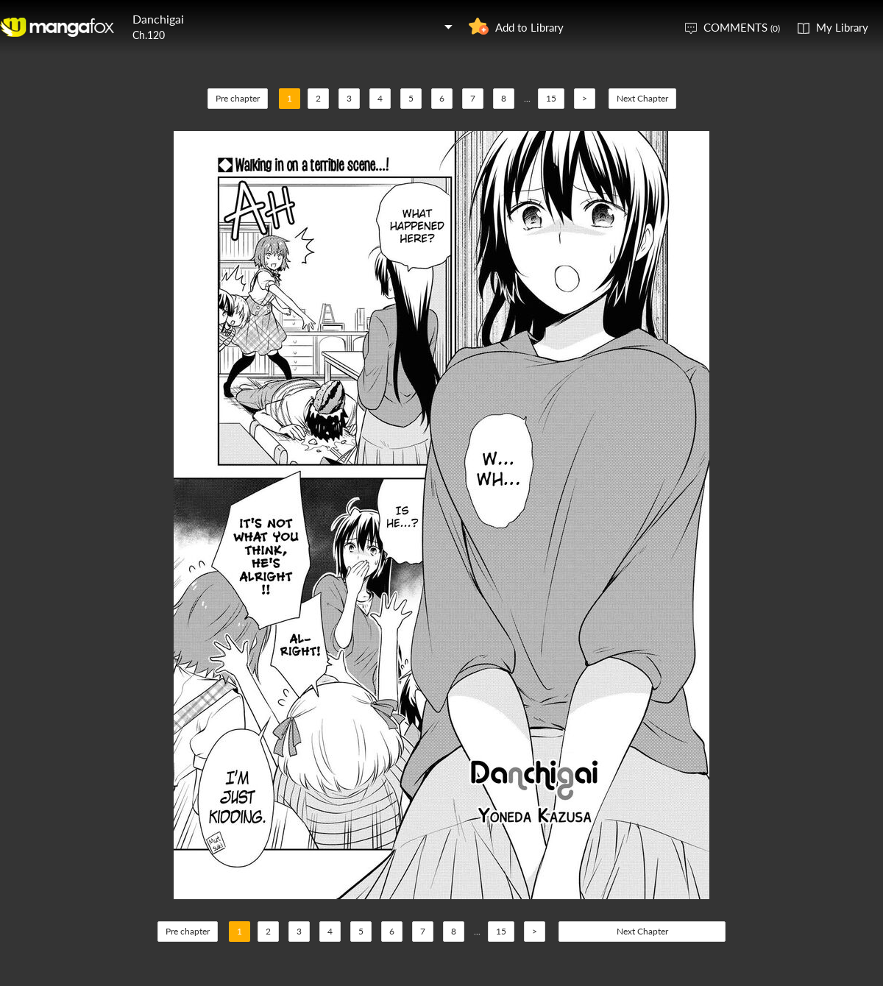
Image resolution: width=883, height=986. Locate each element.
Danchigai (158, 19)
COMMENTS (741, 27)
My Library (842, 27)
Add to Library (529, 27)
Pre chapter (238, 98)
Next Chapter (642, 98)
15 (551, 98)
